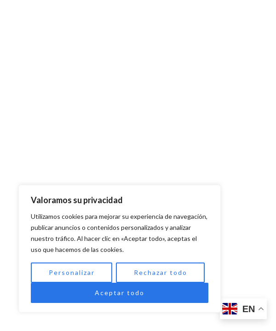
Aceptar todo (119, 293)
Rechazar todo (160, 272)
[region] (119, 249)
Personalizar (72, 272)
